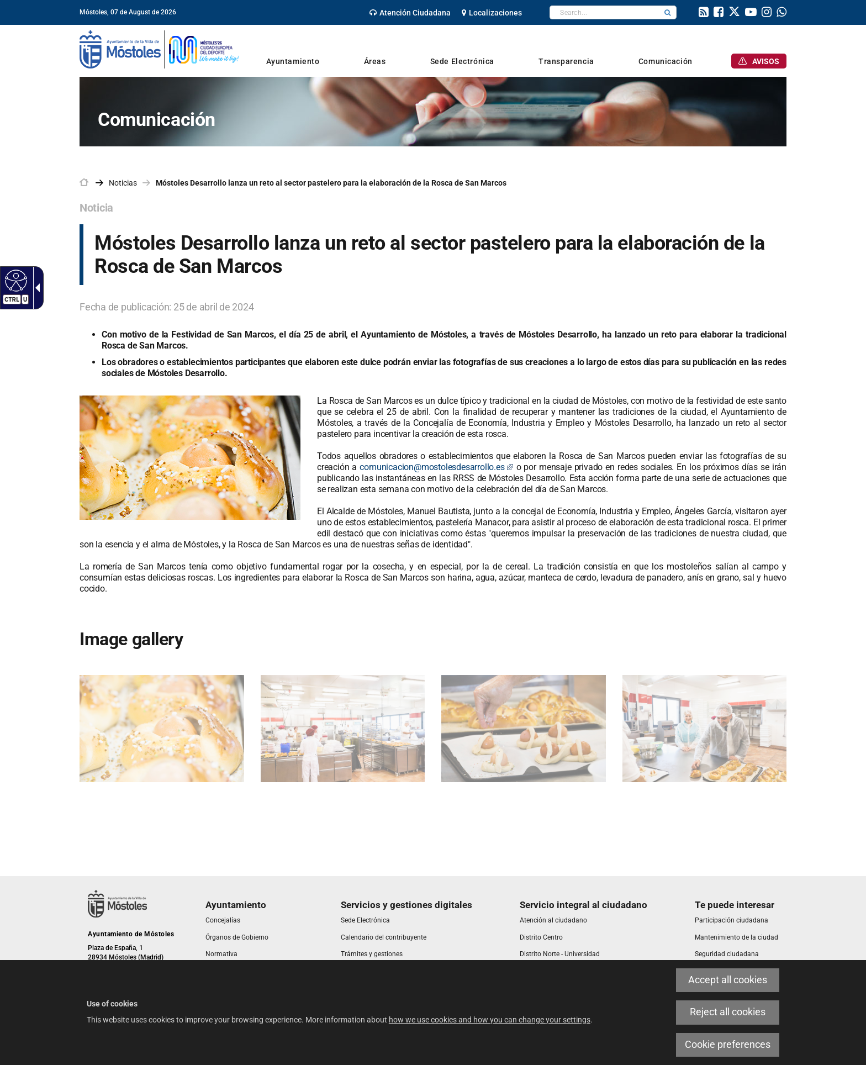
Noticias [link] (123, 182)
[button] (668, 12)
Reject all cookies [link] (727, 1011)
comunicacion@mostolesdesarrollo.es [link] (436, 467)
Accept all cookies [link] (727, 979)
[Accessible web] (15, 280)
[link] (410, 12)
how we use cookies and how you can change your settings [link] (489, 1019)
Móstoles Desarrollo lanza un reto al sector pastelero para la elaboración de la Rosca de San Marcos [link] (331, 182)
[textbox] (604, 12)
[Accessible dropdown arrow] (35, 287)
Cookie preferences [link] (727, 1044)
